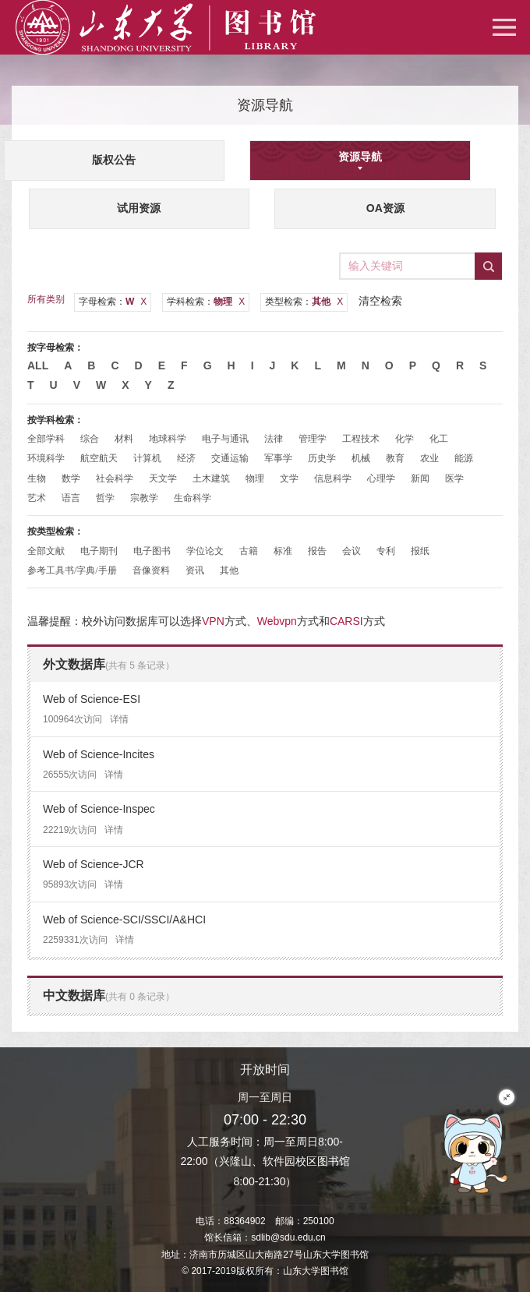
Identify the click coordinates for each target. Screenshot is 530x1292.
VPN (213, 621)
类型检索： (304, 301)
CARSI (346, 621)
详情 (119, 719)
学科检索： (206, 301)
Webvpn (277, 621)
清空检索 (380, 301)
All (37, 365)
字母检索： (113, 301)
